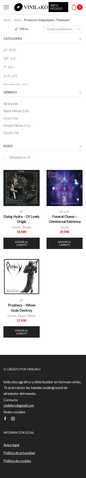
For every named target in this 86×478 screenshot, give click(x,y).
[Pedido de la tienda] (63, 29)
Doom (11, 133)
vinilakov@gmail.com (18, 405)
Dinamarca (17, 157)
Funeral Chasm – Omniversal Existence (64, 219)
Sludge (26, 227)
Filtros (21, 29)
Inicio (7, 20)
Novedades (12, 84)
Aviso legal (11, 445)
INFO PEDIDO (56, 6)
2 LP (6, 76)
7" (5, 67)
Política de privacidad (19, 453)
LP (5, 50)
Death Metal (17, 125)
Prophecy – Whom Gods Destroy (21, 307)
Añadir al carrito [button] (21, 243)
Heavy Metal (26, 316)
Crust (10, 118)
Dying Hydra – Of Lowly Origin (21, 219)
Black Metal (16, 111)
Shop (17, 20)
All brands (10, 104)
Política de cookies (17, 461)
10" (6, 58)
